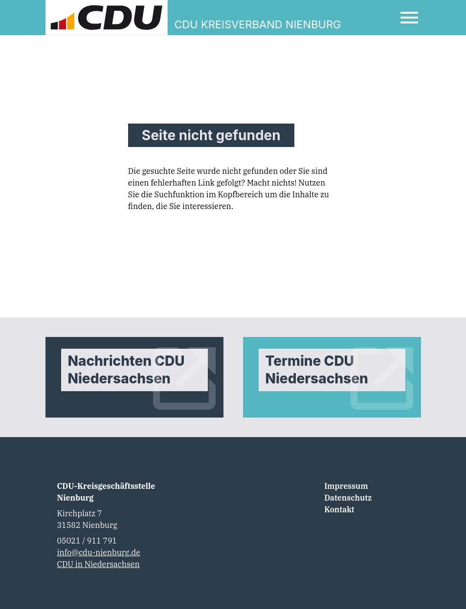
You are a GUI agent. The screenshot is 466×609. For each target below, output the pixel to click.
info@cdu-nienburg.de (98, 552)
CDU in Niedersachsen (98, 564)
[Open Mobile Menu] (409, 17)
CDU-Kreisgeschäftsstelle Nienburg (106, 492)
